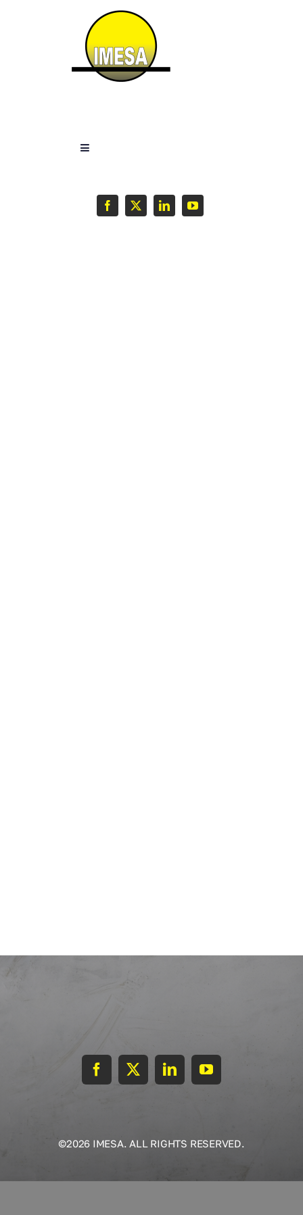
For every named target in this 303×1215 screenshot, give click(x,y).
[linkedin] (164, 205)
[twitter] (136, 205)
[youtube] (193, 205)
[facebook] (107, 205)
